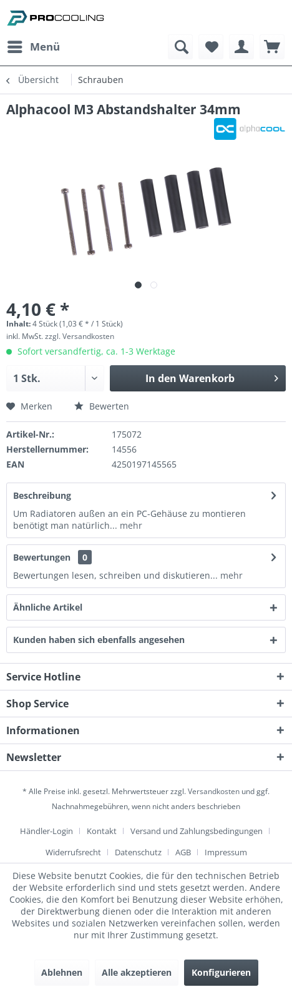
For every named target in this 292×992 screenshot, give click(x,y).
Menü (33, 45)
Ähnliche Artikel (47, 607)
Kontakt (102, 831)
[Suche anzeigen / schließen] (180, 46)
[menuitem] (33, 46)
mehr (129, 525)
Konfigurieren (221, 972)
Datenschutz (138, 852)
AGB (183, 852)
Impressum (226, 852)
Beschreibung (42, 495)
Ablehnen (61, 972)
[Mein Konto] (241, 46)
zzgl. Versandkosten (79, 336)
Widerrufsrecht (73, 852)
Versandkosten (214, 791)
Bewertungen (42, 557)
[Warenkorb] (272, 46)
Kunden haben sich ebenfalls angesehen (99, 640)
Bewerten (101, 406)
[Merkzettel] (210, 46)
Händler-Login (46, 831)
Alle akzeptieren (137, 972)
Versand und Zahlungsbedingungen (196, 831)
